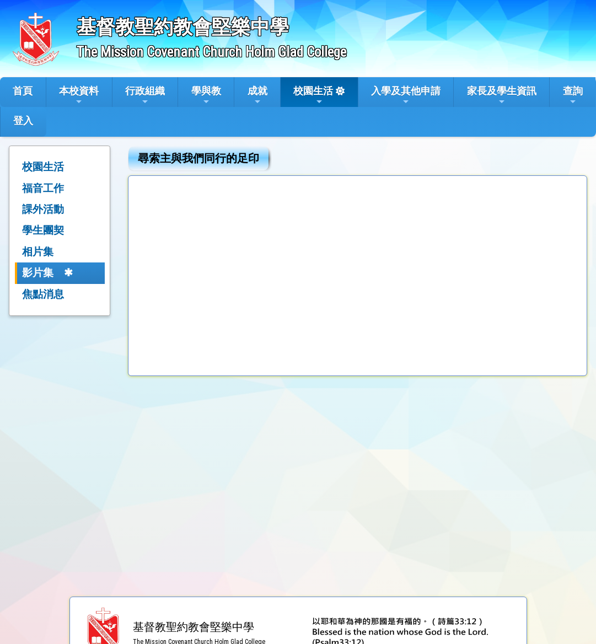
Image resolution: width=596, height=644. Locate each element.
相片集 (37, 251)
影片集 (37, 272)
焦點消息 (43, 294)
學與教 (206, 95)
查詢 (573, 95)
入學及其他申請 (406, 95)
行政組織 (145, 95)
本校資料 (79, 95)
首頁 (23, 90)
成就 (257, 95)
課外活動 (43, 209)
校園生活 (313, 95)
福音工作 (43, 188)
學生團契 (43, 230)
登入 (23, 120)
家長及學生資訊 (501, 95)
